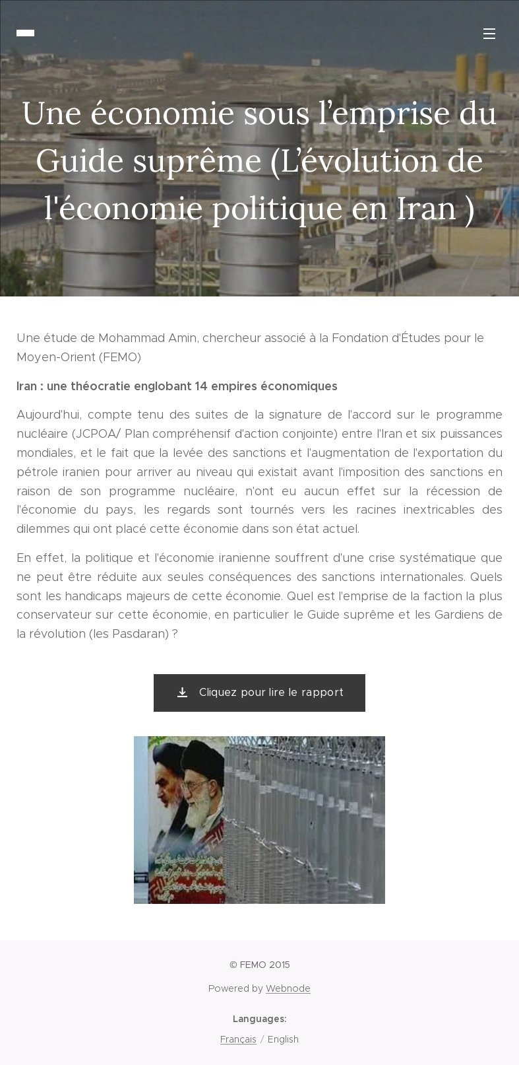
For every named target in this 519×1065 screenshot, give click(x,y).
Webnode (288, 988)
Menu (489, 33)
